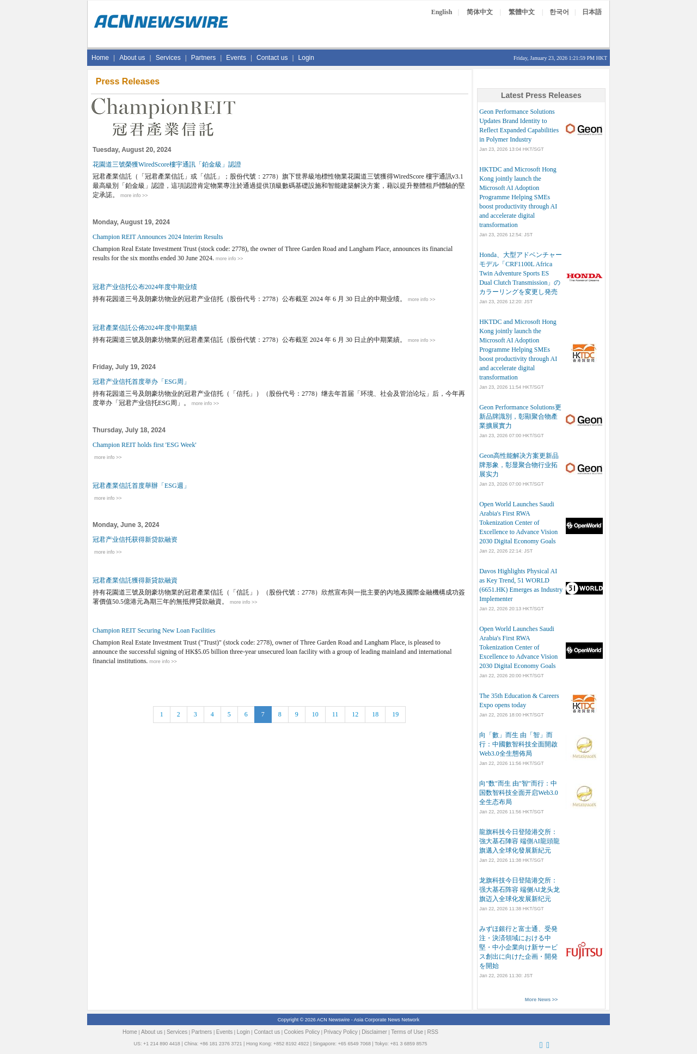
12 (355, 714)
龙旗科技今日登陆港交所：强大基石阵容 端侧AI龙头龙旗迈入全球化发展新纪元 (519, 890)
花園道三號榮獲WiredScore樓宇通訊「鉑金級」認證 (167, 164)
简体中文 (480, 12)
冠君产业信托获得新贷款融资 (135, 539)
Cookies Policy (302, 1032)
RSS (432, 1032)
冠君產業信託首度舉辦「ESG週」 (141, 485)
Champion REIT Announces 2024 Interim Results (158, 237)
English (442, 12)
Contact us (272, 58)
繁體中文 (522, 12)
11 (335, 714)
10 (315, 714)
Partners (203, 58)
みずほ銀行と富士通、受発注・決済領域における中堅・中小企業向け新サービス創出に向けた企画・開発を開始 (518, 947)
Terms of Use (407, 1032)
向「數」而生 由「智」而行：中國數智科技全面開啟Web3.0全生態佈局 (518, 744)
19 (395, 714)
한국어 (559, 12)
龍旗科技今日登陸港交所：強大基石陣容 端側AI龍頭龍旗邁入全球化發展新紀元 (519, 841)
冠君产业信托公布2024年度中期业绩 (145, 287)
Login (306, 58)
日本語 (592, 12)
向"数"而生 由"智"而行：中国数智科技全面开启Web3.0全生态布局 (518, 793)
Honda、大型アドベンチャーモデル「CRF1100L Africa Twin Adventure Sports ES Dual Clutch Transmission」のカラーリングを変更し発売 (520, 273)
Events (236, 58)
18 (375, 714)
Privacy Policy (341, 1032)
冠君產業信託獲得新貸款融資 (135, 580)
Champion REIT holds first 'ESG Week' (145, 445)
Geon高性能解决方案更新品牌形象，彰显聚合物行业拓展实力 (519, 465)
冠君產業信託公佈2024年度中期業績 (145, 328)
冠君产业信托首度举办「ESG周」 (141, 381)
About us (132, 58)
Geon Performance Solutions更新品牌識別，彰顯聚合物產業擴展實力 (520, 416)
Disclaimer (374, 1032)
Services (168, 58)
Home (100, 58)
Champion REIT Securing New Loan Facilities (154, 630)
